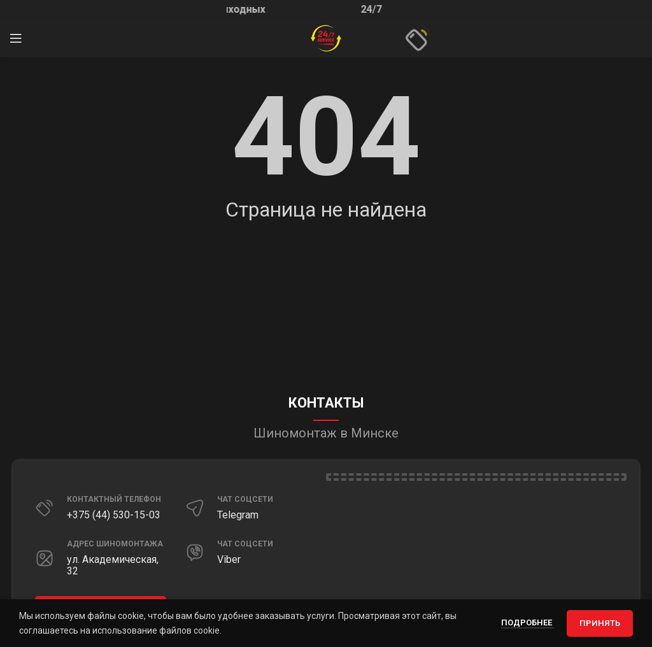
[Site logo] (326, 37)
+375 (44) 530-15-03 (113, 515)
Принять (599, 623)
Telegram (238, 515)
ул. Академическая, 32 (113, 565)
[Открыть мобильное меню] (16, 38)
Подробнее (527, 622)
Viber (229, 559)
